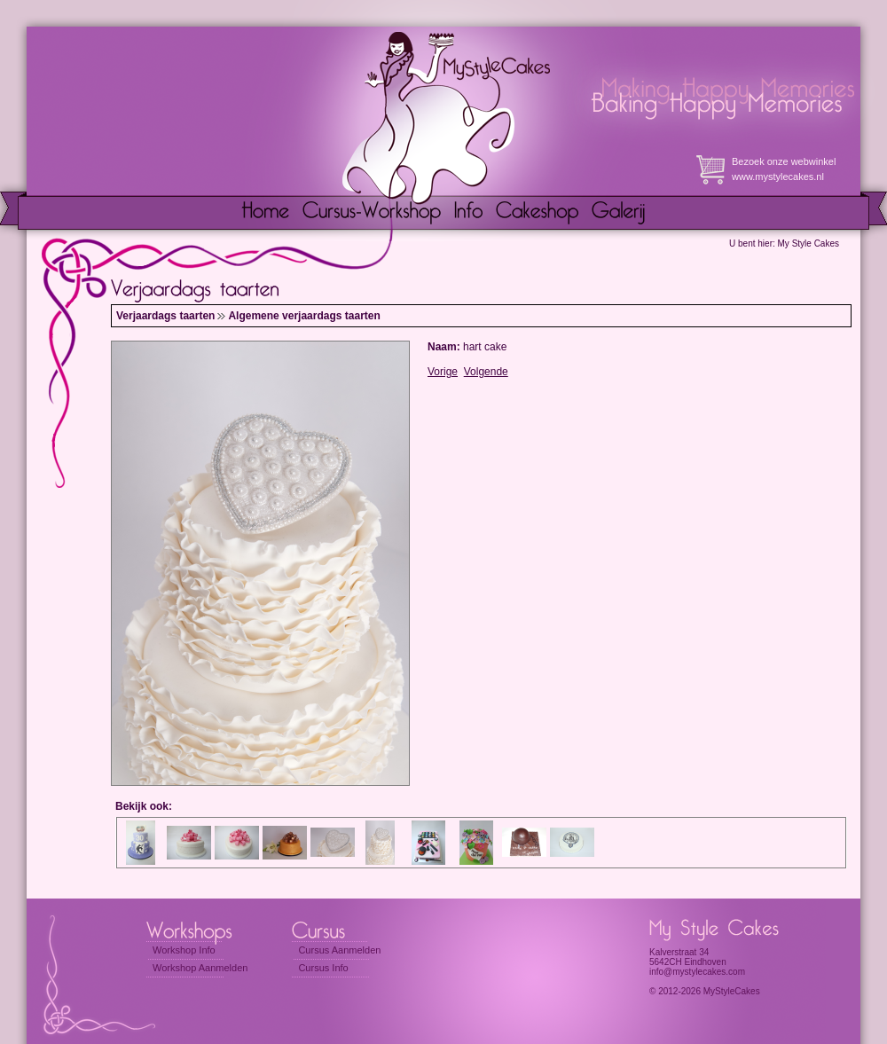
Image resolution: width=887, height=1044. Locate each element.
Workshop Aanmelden (200, 967)
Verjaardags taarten (165, 316)
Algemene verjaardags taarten (304, 316)
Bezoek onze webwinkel (784, 161)
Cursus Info (323, 967)
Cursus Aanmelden (339, 950)
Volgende (486, 371)
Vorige (443, 371)
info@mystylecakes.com (697, 972)
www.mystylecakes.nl (778, 176)
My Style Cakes (808, 243)
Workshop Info (184, 950)
